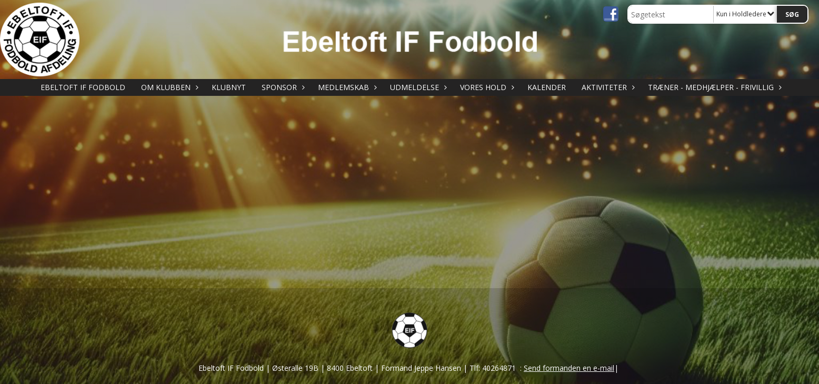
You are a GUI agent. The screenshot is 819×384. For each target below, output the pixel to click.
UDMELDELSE (417, 87)
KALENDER (546, 87)
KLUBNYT (229, 87)
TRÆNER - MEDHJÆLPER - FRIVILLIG (713, 87)
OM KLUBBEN (168, 87)
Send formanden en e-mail (569, 368)
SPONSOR (282, 87)
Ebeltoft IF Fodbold (83, 87)
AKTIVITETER (607, 87)
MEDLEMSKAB (346, 87)
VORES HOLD (486, 87)
